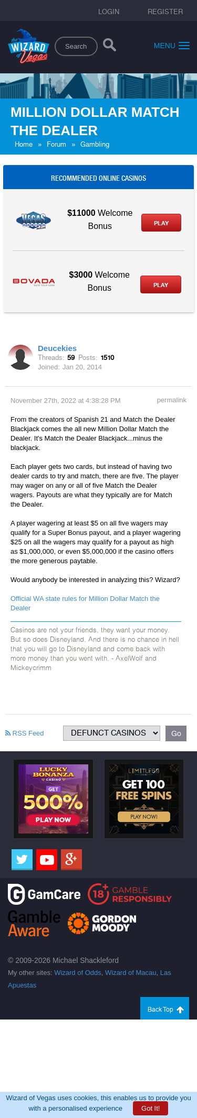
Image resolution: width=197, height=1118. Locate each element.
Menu (172, 45)
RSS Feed (24, 733)
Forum (56, 144)
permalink (171, 400)
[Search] (109, 47)
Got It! (150, 1108)
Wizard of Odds (77, 973)
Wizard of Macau (131, 973)
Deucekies (57, 348)
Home (24, 144)
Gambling (94, 144)
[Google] (71, 859)
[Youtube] (46, 859)
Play (161, 223)
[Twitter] (22, 859)
